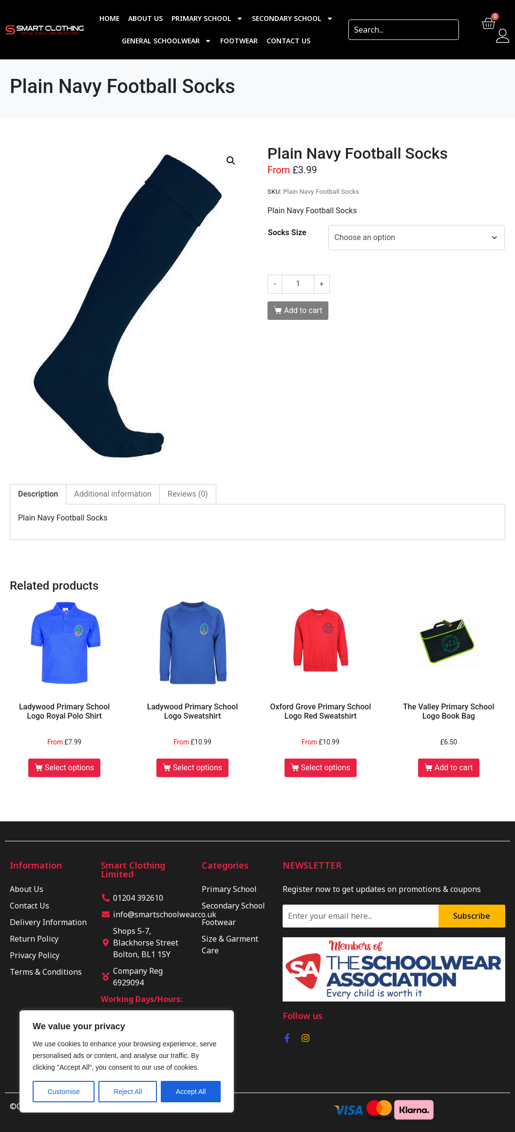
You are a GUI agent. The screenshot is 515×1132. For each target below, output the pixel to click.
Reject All (128, 1091)
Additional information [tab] (113, 494)
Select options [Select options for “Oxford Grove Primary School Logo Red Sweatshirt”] (325, 767)
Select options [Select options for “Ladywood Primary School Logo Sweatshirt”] (197, 767)
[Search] (448, 29)
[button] (231, 160)
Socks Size (287, 232)
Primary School (207, 18)
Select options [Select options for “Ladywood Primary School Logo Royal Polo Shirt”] (69, 767)
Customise (64, 1091)
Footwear (239, 40)
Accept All (191, 1091)
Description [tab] (38, 494)
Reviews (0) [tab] (188, 494)
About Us (145, 18)
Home (109, 18)
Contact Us (288, 40)
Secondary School (292, 18)
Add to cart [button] (454, 767)
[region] (126, 1061)
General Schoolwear (166, 41)
